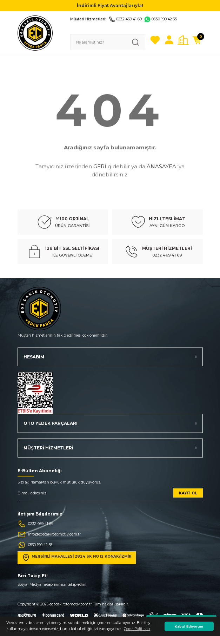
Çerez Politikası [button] (137, 629)
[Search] (107, 42)
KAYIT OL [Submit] (188, 493)
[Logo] (35, 33)
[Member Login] (169, 40)
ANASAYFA (161, 166)
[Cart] (197, 40)
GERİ (99, 166)
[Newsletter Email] (110, 495)
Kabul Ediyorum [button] (189, 626)
